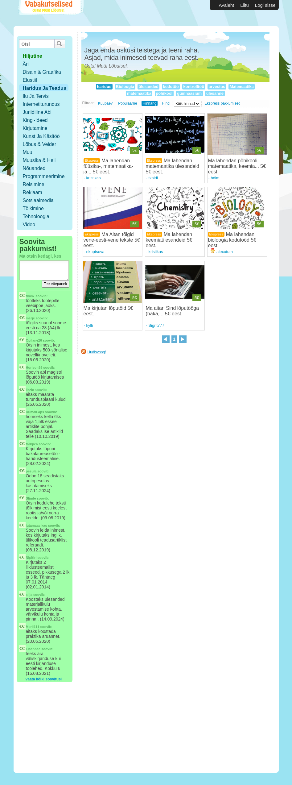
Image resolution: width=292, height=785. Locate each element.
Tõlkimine (33, 208)
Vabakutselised (50, 13)
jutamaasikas (36, 525)
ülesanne (215, 93)
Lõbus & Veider (39, 144)
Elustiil (30, 80)
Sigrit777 (156, 325)
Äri (26, 64)
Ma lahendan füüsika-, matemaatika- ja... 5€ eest (109, 166)
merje (30, 318)
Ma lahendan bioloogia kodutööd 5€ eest (232, 240)
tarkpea (32, 444)
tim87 (30, 296)
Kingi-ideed (35, 120)
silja (29, 594)
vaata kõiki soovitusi (44, 679)
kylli (89, 325)
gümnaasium (189, 93)
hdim (215, 178)
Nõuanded (34, 168)
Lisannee (33, 649)
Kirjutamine (35, 128)
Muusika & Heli (39, 160)
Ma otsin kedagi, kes (40, 256)
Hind (166, 103)
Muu (27, 152)
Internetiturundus (41, 104)
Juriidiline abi (37, 112)
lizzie (30, 390)
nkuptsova (95, 251)
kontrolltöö (193, 86)
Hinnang (150, 103)
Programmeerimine (44, 176)
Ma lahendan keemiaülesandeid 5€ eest (169, 240)
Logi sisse (265, 5)
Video (29, 224)
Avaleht (226, 5)
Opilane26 (34, 340)
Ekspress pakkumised (222, 103)
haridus (104, 86)
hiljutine (32, 56)
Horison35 (34, 367)
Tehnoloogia (36, 216)
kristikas (93, 178)
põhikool (164, 93)
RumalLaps (35, 412)
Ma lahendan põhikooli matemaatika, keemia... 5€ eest (237, 166)
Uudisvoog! (97, 352)
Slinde (31, 498)
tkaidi (153, 178)
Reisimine (33, 184)
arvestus (217, 86)
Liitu (244, 5)
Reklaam (32, 192)
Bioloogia (125, 86)
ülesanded (149, 86)
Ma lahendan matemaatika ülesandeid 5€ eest (172, 166)
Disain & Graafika (42, 72)
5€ (134, 150)
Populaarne (127, 103)
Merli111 (32, 627)
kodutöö (171, 86)
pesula (31, 471)
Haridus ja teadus (44, 88)
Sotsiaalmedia (38, 200)
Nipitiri (31, 557)
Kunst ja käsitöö (41, 136)
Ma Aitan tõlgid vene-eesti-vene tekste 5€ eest (112, 240)
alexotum (221, 251)
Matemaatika (241, 86)
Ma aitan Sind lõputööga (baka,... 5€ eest (172, 310)
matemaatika (139, 93)
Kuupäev (105, 103)
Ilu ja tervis (36, 96)
